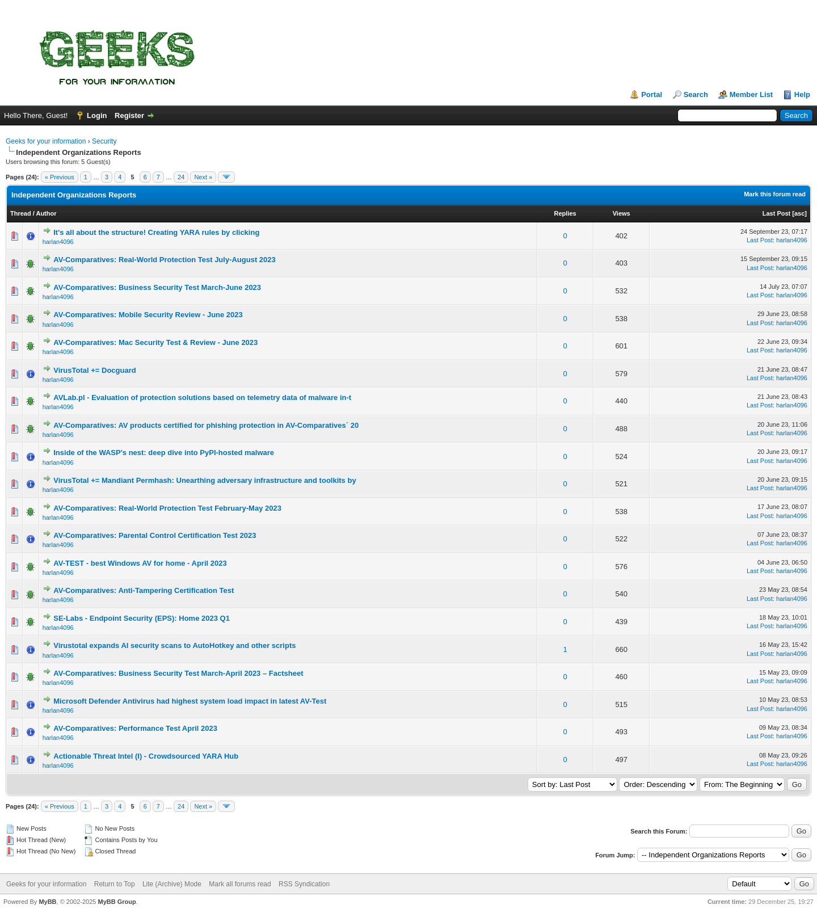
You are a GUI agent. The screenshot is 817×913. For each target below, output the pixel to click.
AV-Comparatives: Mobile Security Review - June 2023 (148, 314)
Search (696, 94)
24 (181, 177)
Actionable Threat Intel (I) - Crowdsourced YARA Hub (145, 756)
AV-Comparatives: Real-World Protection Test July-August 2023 (164, 259)
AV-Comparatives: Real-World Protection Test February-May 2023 (167, 508)
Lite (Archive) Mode (171, 884)
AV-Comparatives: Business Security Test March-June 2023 (157, 287)
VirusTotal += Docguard (94, 370)
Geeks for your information (46, 141)
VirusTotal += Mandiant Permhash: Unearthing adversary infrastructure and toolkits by (204, 480)
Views (621, 213)
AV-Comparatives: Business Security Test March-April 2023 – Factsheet (178, 673)
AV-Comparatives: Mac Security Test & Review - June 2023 (155, 342)
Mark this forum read (775, 194)
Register (129, 115)
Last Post (777, 213)
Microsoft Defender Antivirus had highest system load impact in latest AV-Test (189, 701)
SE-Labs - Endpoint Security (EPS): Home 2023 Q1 (141, 618)
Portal (651, 94)
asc (799, 213)
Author (46, 213)
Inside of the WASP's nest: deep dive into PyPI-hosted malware (163, 452)
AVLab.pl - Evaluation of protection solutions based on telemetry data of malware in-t (202, 397)
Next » (203, 177)
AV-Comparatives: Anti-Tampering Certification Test (143, 590)
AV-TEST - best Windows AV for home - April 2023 (139, 563)
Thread (20, 213)
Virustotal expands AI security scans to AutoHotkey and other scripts (174, 645)
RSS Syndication (304, 884)
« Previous (59, 177)
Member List (751, 94)
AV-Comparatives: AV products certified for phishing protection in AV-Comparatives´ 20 (206, 425)
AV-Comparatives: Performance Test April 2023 (135, 728)
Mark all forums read (240, 884)
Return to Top (114, 884)
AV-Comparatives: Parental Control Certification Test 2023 (154, 535)
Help (802, 94)
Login (97, 115)
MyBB (47, 901)
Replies (565, 213)
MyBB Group (117, 901)
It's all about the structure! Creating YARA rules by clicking (156, 232)
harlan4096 (58, 241)
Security (104, 141)
